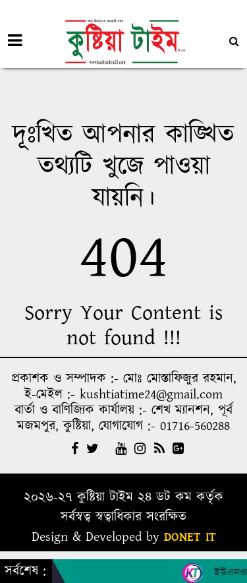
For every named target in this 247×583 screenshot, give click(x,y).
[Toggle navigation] (15, 40)
